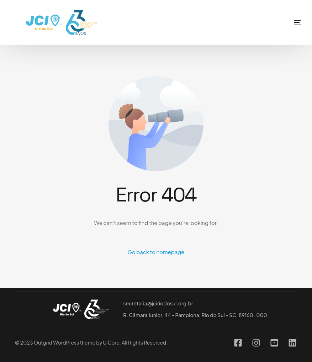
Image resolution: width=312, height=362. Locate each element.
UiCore (111, 342)
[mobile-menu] (285, 22)
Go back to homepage (156, 251)
